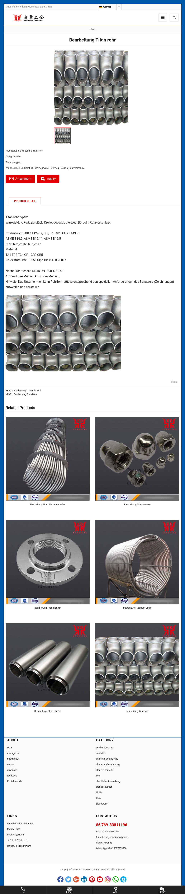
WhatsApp (115, 879)
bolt (98, 775)
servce (10, 764)
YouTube (100, 879)
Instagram (108, 879)
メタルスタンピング (17, 840)
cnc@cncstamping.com (116, 837)
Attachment (20, 178)
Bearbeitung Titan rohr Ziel (27, 390)
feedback (12, 775)
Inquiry (49, 178)
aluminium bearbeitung (108, 764)
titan (18, 156)
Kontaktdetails (14, 781)
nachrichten (13, 759)
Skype (123, 879)
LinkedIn (84, 879)
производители (15, 835)
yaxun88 (107, 843)
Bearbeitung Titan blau (25, 394)
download (12, 770)
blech (99, 792)
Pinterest (92, 879)
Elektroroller (102, 803)
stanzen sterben (104, 787)
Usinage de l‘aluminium (19, 846)
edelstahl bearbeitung (107, 759)
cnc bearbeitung (104, 747)
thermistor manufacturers (20, 823)
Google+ (76, 879)
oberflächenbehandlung (108, 781)
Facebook (60, 879)
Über (9, 747)
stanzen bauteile (104, 770)
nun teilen (101, 753)
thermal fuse (13, 829)
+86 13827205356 (117, 848)
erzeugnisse (13, 753)
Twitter (68, 879)
